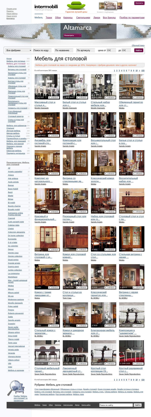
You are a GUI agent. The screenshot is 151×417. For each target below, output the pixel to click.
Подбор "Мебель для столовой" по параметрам (21, 397)
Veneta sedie (13, 350)
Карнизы (68, 17)
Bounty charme (14, 206)
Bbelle (10, 196)
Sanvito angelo (14, 320)
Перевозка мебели (47, 394)
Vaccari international (16, 346)
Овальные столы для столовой (16, 92)
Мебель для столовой (16, 64)
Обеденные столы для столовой (17, 87)
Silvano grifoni (14, 332)
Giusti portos (13, 260)
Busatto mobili (14, 209)
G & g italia (12, 242)
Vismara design (14, 356)
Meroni (11, 289)
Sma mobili (12, 336)
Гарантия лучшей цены (76, 12)
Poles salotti (13, 306)
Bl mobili (11, 203)
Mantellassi (12, 277)
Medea (11, 286)
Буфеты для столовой (17, 66)
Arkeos (11, 175)
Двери (97, 17)
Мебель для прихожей (16, 141)
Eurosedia (12, 239)
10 (136, 71)
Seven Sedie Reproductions (130, 336)
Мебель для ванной (15, 144)
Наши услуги (12, 16)
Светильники (83, 17)
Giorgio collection (15, 256)
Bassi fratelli (13, 189)
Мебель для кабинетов (16, 125)
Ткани (49, 17)
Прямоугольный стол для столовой (18, 97)
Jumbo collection (15, 270)
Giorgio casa (13, 253)
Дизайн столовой (90, 389)
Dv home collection (16, 235)
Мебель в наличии (16, 370)
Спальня (10, 128)
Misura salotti (13, 293)
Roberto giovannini (16, 313)
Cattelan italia (13, 225)
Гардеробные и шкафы (17, 138)
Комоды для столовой (17, 78)
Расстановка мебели (63, 394)
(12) (142, 71)
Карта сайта (86, 405)
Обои (58, 17)
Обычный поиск (138, 45)
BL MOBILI (95, 298)
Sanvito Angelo (40, 146)
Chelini (11, 229)
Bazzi (10, 192)
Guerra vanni (13, 266)
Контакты (139, 3)
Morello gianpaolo (15, 303)
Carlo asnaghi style (16, 222)
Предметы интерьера (16, 153)
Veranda (11, 353)
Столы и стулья (13, 136)
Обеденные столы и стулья (71, 389)
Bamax (11, 185)
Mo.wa (11, 296)
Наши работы (12, 14)
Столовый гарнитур (16, 116)
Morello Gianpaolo (42, 108)
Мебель (39, 17)
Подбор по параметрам (132, 17)
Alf (9, 168)
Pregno (11, 310)
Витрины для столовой (17, 70)
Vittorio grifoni (13, 360)
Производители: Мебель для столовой (18, 163)
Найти (139, 50)
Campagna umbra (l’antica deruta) (15, 214)
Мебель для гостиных (16, 61)
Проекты (10, 11)
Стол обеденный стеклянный (14, 112)
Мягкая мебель (13, 133)
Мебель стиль (98, 392)
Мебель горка (78, 394)
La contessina (14, 273)
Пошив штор (12, 9)
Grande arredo (14, 263)
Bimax (10, 199)
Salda (10, 317)
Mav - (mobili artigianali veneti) (17, 281)
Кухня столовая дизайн (107, 389)
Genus (11, 249)
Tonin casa (12, 343)
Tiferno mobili (13, 339)
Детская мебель (13, 131)
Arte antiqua (13, 178)
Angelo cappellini (15, 171)
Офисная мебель (14, 151)
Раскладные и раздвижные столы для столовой (17, 103)
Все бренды (109, 17)
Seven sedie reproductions (13, 328)
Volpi (10, 367)
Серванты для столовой (17, 108)
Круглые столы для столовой (15, 82)
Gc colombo (13, 246)
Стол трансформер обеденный (47, 389)
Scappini (11, 324)
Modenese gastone (16, 299)
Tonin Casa (67, 298)
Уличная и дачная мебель (14, 147)
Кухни (9, 58)
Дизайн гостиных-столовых (128, 389)
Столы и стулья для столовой (16, 120)
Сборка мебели (111, 392)
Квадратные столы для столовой (17, 74)
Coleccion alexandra (16, 232)
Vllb (9, 363)
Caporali (11, 218)
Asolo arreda (13, 182)
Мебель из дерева (125, 392)
